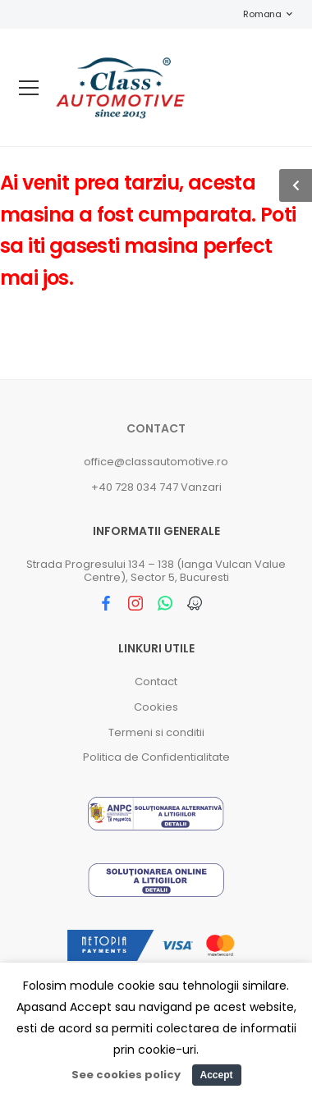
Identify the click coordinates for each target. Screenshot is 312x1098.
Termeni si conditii (156, 732)
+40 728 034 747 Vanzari (156, 487)
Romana (254, 14)
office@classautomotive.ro (156, 461)
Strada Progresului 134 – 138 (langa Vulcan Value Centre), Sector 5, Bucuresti (156, 570)
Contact (156, 428)
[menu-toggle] (29, 88)
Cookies (156, 707)
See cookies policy (126, 1074)
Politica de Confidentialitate (156, 757)
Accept (216, 1075)
